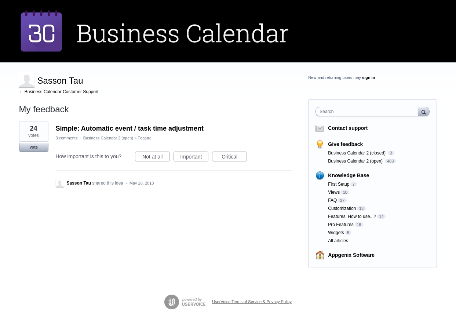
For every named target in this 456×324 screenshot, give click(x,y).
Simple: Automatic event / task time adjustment (130, 128)
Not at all (156, 158)
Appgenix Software (351, 255)
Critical (234, 158)
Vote (33, 147)
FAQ (332, 200)
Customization (342, 208)
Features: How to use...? (352, 216)
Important (194, 158)
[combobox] (368, 111)
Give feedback (345, 144)
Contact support (348, 128)
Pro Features (340, 224)
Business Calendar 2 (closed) (357, 153)
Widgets (336, 232)
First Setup (338, 184)
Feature (145, 138)
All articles (338, 240)
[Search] (424, 111)
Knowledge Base (348, 175)
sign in (368, 77)
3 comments (67, 138)
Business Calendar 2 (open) (108, 138)
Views (334, 192)
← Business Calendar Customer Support (59, 91)
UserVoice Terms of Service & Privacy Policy (252, 301)
